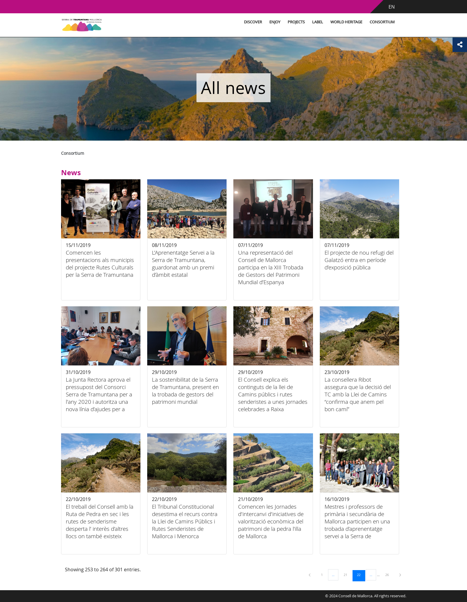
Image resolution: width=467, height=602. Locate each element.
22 (361, 574)
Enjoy (264, 22)
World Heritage (336, 22)
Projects (285, 22)
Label (306, 22)
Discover (242, 22)
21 (347, 574)
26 (389, 574)
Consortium (371, 22)
